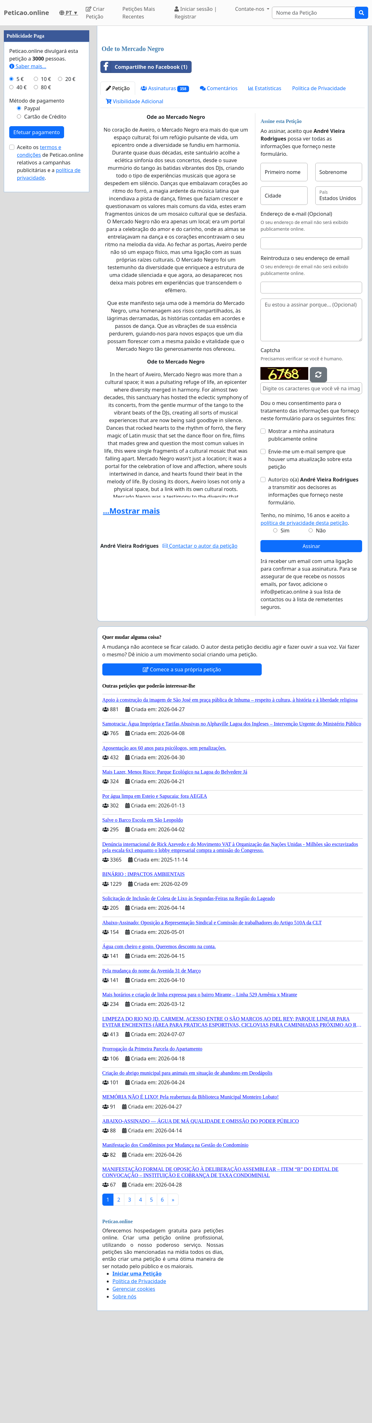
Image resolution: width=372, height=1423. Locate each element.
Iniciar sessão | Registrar (195, 12)
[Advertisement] (232, 80)
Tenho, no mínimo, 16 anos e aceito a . (304, 608)
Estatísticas (264, 177)
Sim (285, 619)
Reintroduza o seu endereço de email (304, 347)
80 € (46, 278)
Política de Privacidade (319, 177)
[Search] (313, 13)
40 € (22, 278)
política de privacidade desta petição (303, 612)
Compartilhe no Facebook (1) (144, 156)
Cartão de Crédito (45, 307)
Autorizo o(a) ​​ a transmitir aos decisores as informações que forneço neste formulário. (313, 580)
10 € (46, 270)
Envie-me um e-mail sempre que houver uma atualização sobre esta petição (310, 548)
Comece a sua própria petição (182, 758)
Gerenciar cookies (134, 1378)
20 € (70, 270)
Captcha (270, 439)
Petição (118, 177)
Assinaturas (165, 177)
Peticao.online (26, 12)
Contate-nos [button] (250, 8)
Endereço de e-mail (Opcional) (296, 303)
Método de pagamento (36, 291)
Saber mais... (27, 257)
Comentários (219, 177)
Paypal (32, 299)
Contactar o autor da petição (200, 635)
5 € (20, 270)
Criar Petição (95, 12)
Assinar (311, 635)
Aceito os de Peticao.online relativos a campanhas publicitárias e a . (50, 353)
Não (321, 619)
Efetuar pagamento (36, 323)
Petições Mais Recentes (138, 12)
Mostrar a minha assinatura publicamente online (301, 524)
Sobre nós (124, 1385)
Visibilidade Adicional (134, 190)
